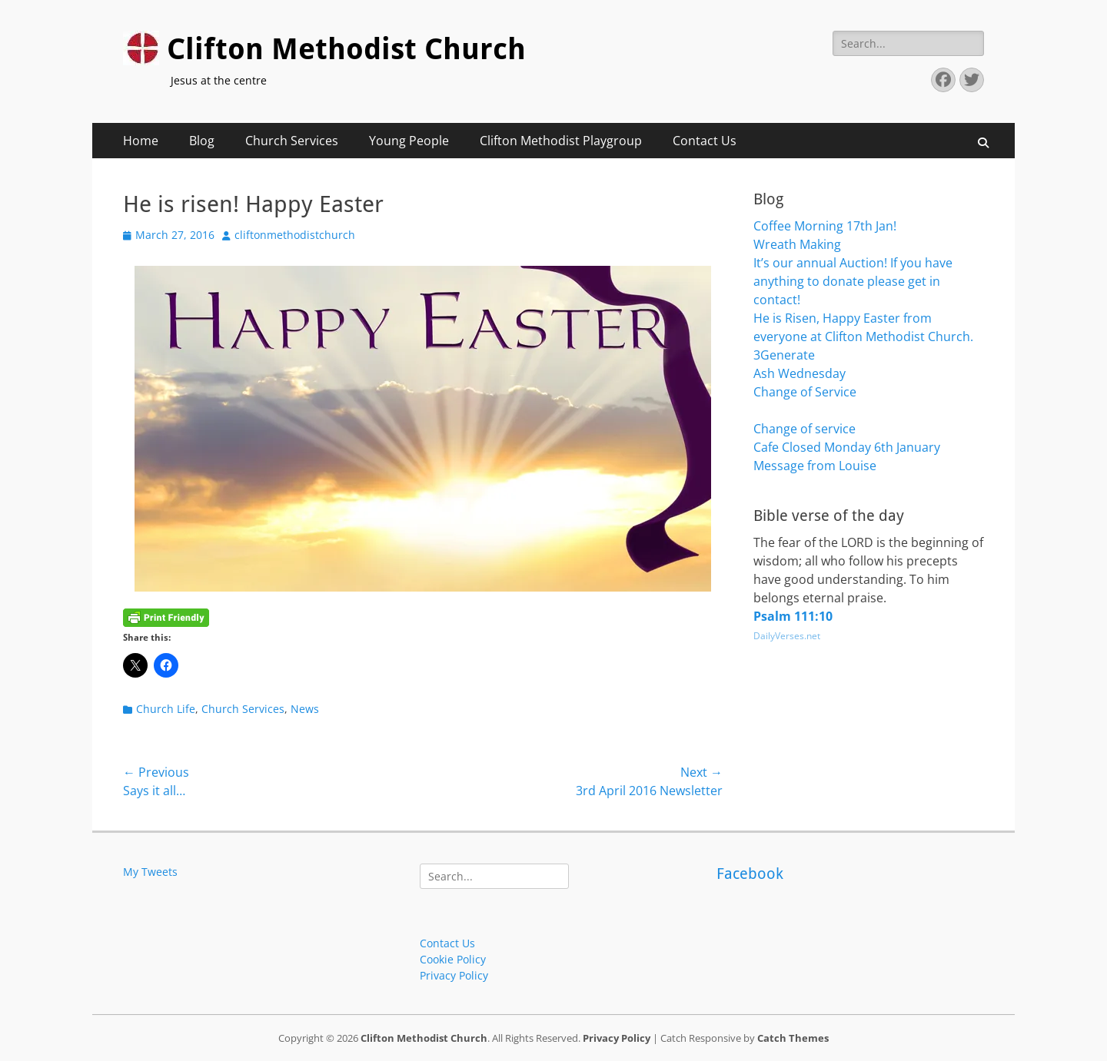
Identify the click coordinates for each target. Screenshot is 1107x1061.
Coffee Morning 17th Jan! (824, 225)
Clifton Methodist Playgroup (561, 140)
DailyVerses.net (786, 635)
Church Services (291, 140)
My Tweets (150, 871)
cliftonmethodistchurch (294, 234)
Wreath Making (797, 244)
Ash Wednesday (799, 373)
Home (140, 140)
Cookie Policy (453, 959)
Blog (201, 140)
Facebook (749, 873)
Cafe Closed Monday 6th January (846, 447)
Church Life (165, 708)
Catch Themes (793, 1038)
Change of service (804, 428)
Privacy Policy (454, 975)
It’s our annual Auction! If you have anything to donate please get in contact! (852, 281)
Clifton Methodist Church (346, 49)
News (305, 708)
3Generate (784, 354)
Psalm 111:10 (793, 616)
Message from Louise (814, 465)
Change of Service (804, 391)
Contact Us (704, 140)
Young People (409, 140)
